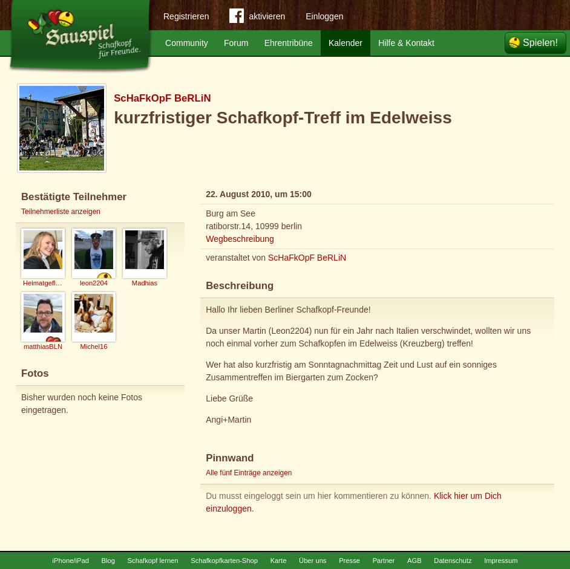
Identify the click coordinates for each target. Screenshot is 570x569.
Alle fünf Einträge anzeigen (249, 473)
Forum (236, 43)
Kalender (345, 43)
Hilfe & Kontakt (406, 43)
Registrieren (186, 16)
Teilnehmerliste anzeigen (60, 211)
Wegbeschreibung (240, 239)
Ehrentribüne (288, 43)
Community (186, 43)
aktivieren (257, 18)
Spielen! (540, 42)
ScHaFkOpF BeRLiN (162, 98)
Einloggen (324, 16)
